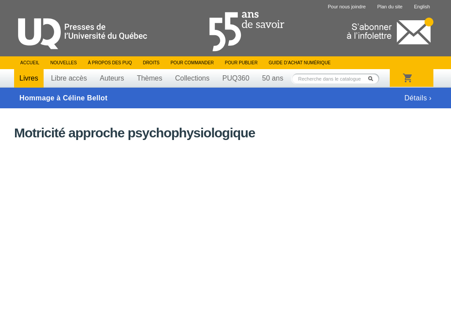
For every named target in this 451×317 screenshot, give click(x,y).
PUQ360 (235, 78)
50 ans (272, 78)
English (422, 6)
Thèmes (150, 78)
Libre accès (69, 78)
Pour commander (192, 62)
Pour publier (241, 62)
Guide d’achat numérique (300, 62)
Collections (192, 78)
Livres (28, 78)
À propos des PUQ (110, 62)
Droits (151, 62)
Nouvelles (63, 62)
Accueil (29, 62)
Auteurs (112, 78)
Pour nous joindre (347, 6)
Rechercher (373, 78)
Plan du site (389, 6)
